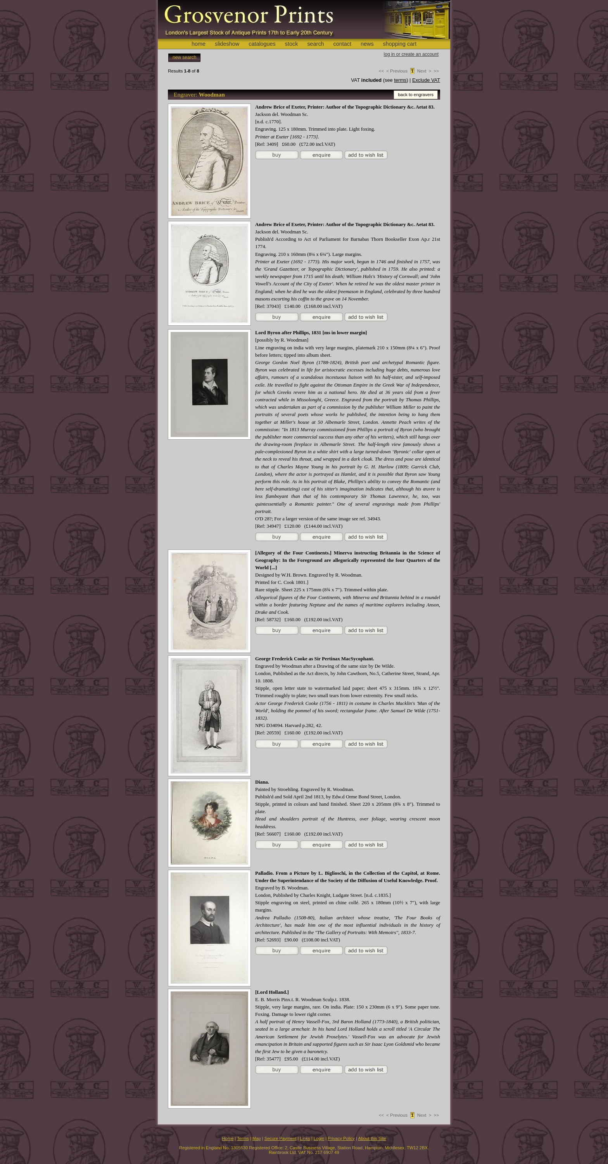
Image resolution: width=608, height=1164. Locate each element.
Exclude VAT (426, 80)
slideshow (227, 44)
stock (291, 44)
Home (227, 1138)
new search (184, 57)
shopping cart (399, 44)
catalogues (262, 44)
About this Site (372, 1138)
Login (319, 1138)
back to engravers (416, 94)
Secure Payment (280, 1138)
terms (400, 80)
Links (305, 1138)
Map (256, 1138)
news (367, 44)
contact (342, 44)
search (315, 44)
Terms (243, 1138)
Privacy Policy (341, 1138)
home (199, 44)
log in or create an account (411, 54)
